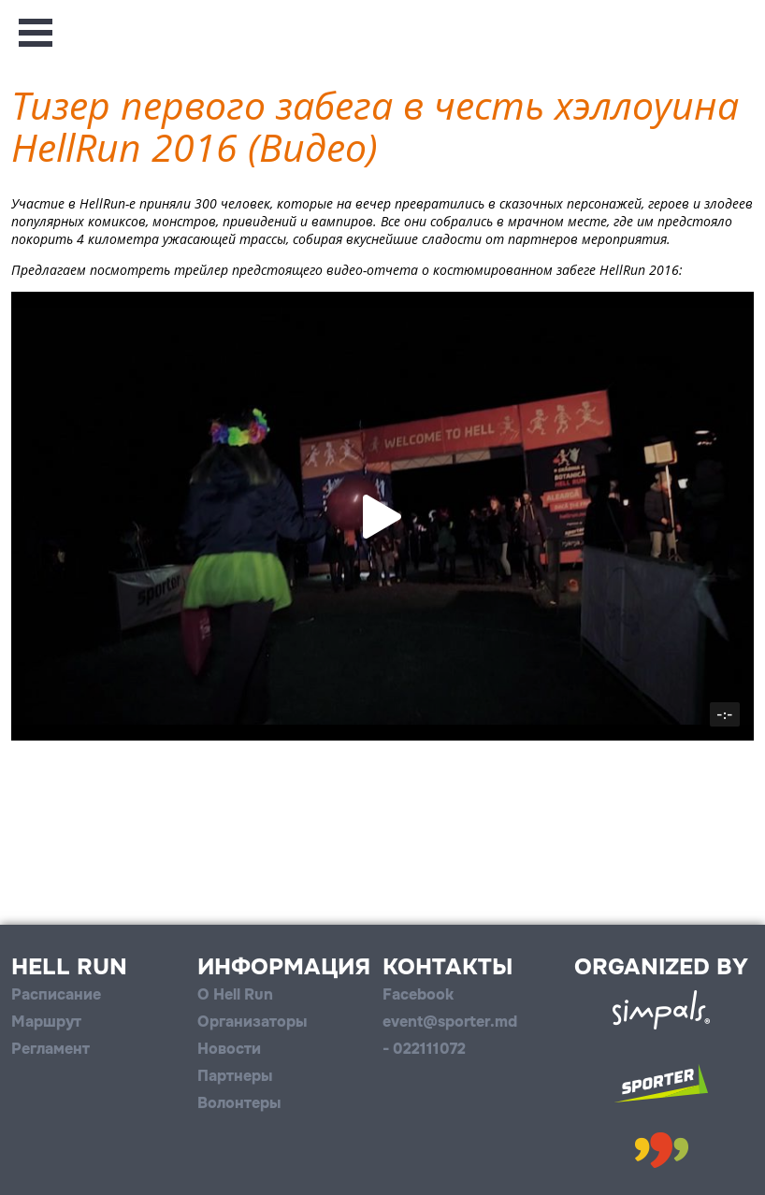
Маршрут (46, 1021)
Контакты (447, 967)
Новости (229, 1048)
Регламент (50, 1048)
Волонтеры (239, 1103)
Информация (283, 967)
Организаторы (252, 1021)
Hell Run (69, 967)
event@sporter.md (449, 1021)
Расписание (56, 994)
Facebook (418, 994)
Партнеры (234, 1076)
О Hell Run (235, 994)
